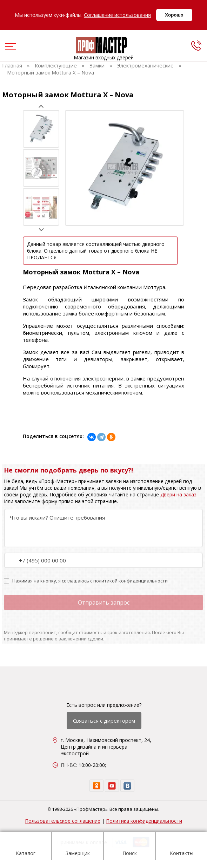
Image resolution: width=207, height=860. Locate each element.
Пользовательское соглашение (62, 820)
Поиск (129, 847)
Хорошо (174, 15)
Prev (41, 106)
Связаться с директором (104, 720)
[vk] (127, 786)
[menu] (10, 47)
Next (41, 229)
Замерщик (78, 847)
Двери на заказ (178, 494)
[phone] (196, 45)
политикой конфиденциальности (130, 581)
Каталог (25, 847)
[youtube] (112, 786)
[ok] (96, 786)
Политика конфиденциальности (144, 820)
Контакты (181, 847)
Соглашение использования (117, 15)
